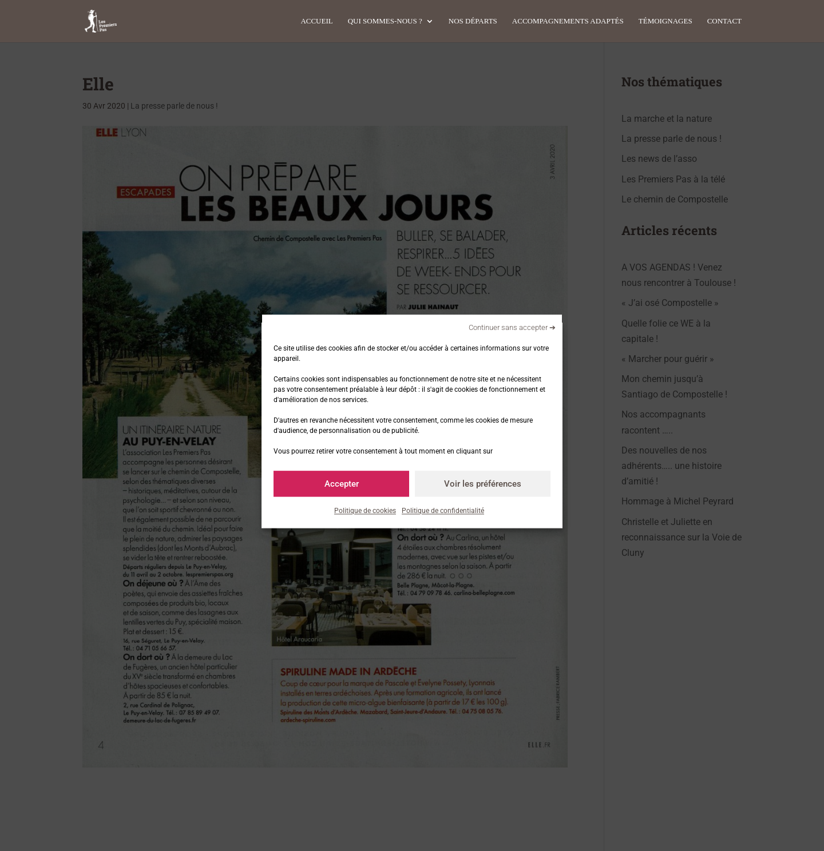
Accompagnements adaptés (568, 21)
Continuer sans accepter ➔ (512, 327)
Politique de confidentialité (443, 511)
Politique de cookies (365, 511)
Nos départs (473, 21)
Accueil (316, 21)
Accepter (341, 484)
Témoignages (665, 21)
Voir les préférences (482, 484)
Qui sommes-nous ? (385, 21)
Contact (724, 21)
